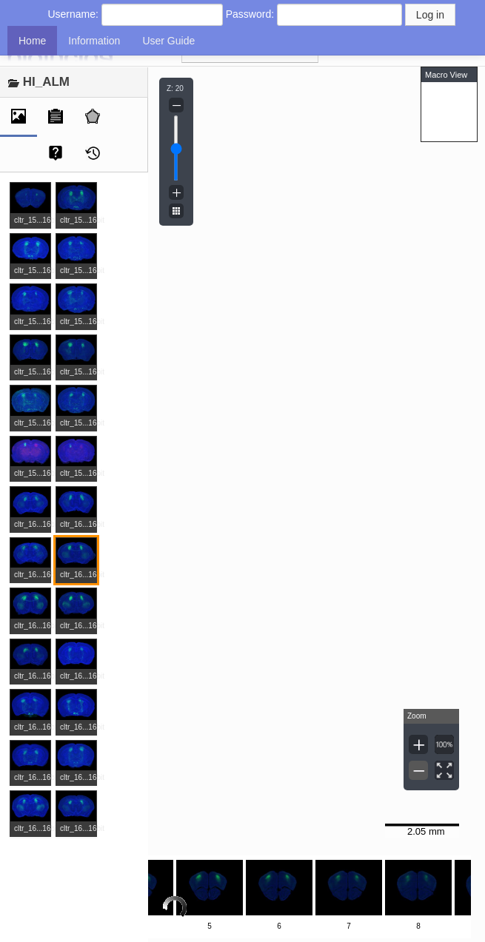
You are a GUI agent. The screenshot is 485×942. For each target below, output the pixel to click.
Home (32, 41)
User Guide (168, 41)
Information (94, 41)
